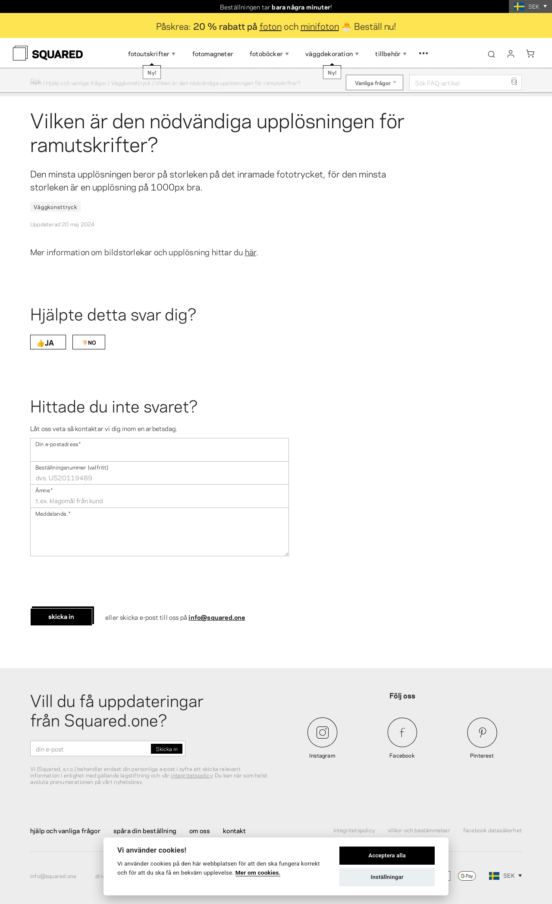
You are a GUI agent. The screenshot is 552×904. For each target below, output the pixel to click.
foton (271, 25)
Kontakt (234, 830)
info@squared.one (216, 617)
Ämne (44, 489)
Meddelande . (52, 513)
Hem (36, 82)
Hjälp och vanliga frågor (76, 82)
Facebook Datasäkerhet (492, 830)
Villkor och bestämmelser (419, 830)
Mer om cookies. (258, 872)
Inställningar (387, 877)
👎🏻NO (89, 342)
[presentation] (95, 582)
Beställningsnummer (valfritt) (71, 466)
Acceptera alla (387, 855)
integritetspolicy (191, 775)
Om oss (199, 830)
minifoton (320, 25)
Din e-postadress (58, 443)
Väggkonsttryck (131, 82)
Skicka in (61, 616)
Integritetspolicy (354, 830)
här (251, 251)
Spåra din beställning (144, 830)
